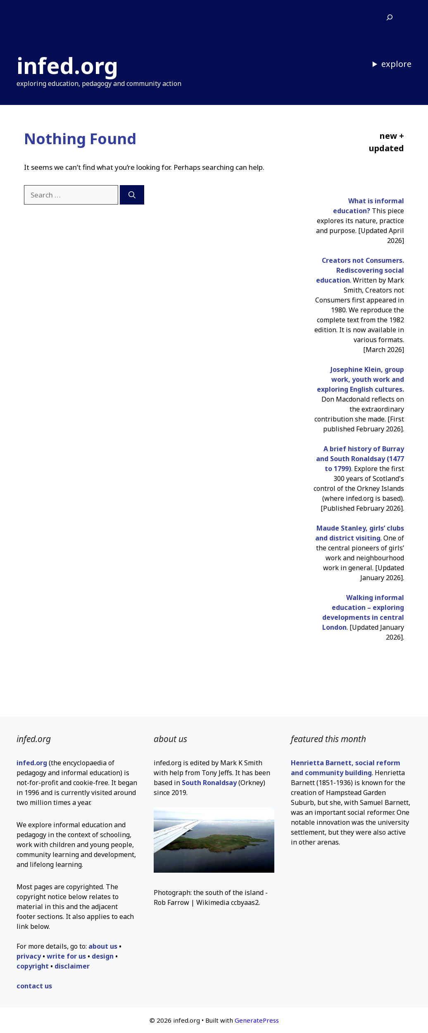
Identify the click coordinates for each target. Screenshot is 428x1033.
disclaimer (72, 966)
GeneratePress (257, 1020)
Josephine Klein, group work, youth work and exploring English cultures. (360, 379)
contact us (34, 985)
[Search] (132, 195)
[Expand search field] (389, 18)
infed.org (67, 65)
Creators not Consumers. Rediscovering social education (360, 270)
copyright (33, 966)
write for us (66, 956)
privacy (29, 956)
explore (396, 63)
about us (102, 946)
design (103, 956)
